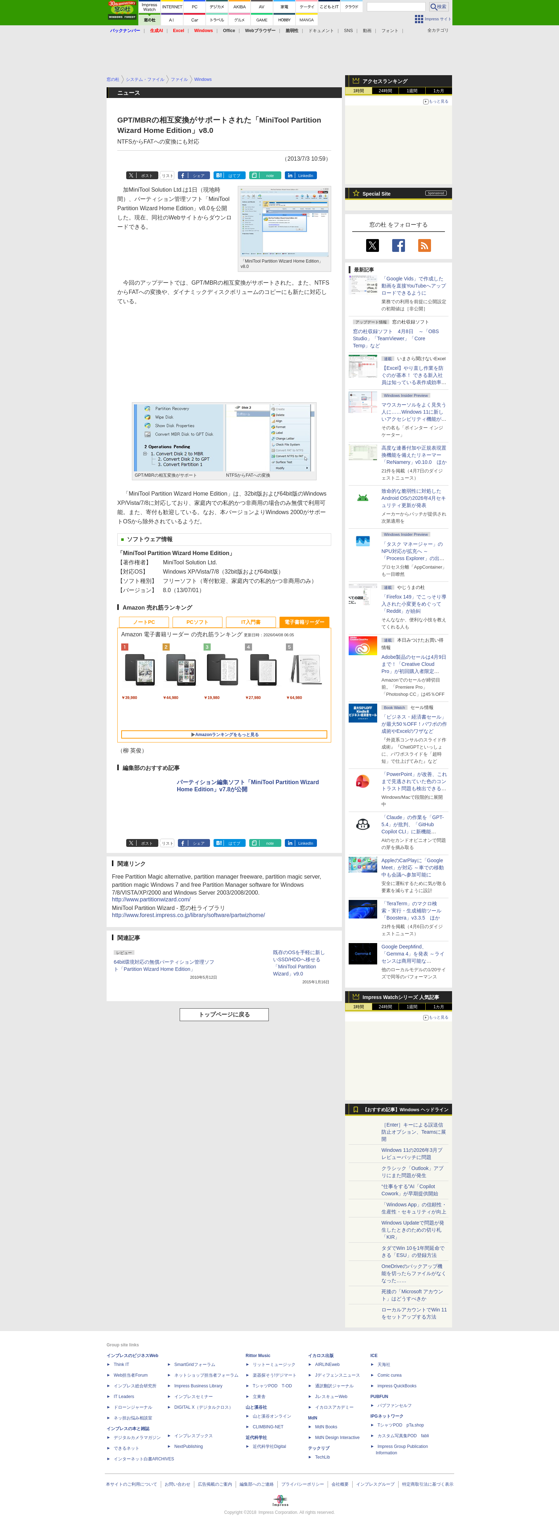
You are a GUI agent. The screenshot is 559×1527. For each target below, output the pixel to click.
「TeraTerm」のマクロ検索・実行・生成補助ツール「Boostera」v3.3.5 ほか (411, 911)
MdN (312, 1417)
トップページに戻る (224, 1014)
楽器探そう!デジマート (275, 1375)
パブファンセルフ (395, 1405)
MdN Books (326, 1426)
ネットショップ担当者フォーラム (206, 1375)
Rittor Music (258, 1355)
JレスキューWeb (331, 1396)
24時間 (385, 90)
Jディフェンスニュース (337, 1375)
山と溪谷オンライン (272, 1416)
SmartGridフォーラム (194, 1364)
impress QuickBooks (397, 1385)
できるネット (126, 1448)
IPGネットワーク (387, 1416)
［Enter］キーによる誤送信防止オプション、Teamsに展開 (413, 1132)
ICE (374, 1355)
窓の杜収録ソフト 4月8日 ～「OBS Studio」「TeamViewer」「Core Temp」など (396, 338)
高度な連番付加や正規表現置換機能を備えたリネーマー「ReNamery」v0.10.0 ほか (414, 455)
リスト (168, 176)
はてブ (234, 176)
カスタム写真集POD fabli (403, 1435)
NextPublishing (188, 1446)
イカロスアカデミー (334, 1407)
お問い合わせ (177, 1484)
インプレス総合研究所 (135, 1385)
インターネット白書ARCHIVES (144, 1458)
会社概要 (340, 1484)
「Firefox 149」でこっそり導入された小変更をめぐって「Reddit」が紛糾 (413, 604)
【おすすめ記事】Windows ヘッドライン (405, 1109)
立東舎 (259, 1396)
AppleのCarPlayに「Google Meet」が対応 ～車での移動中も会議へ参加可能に (412, 868)
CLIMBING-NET (268, 1426)
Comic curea (389, 1375)
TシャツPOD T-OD (272, 1385)
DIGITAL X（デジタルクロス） (203, 1407)
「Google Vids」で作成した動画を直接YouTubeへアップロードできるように (413, 286)
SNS (348, 30)
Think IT (121, 1364)
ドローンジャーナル (133, 1407)
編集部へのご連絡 (257, 1484)
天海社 (384, 1364)
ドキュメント (321, 30)
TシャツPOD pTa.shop (401, 1425)
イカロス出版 (321, 1355)
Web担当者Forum (131, 1375)
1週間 (412, 90)
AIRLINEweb (327, 1364)
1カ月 (439, 90)
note (270, 176)
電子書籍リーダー (304, 622)
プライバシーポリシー (302, 1484)
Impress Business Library (198, 1385)
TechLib (322, 1457)
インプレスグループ (375, 1484)
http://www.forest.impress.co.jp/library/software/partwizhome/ (188, 915)
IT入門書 (251, 622)
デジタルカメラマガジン (137, 1437)
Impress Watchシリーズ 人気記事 (401, 997)
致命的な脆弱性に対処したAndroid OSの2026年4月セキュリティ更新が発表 (413, 498)
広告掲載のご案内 (215, 1484)
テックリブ (318, 1448)
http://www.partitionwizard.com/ (151, 899)
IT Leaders (124, 1396)
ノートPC (144, 622)
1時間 (358, 90)
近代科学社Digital (269, 1446)
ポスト (147, 176)
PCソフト (197, 622)
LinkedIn (305, 176)
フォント (390, 30)
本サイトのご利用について (131, 1484)
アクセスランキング (385, 81)
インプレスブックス (193, 1435)
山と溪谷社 (256, 1407)
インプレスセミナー (193, 1396)
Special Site (377, 194)
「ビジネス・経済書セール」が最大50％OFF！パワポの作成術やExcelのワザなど (414, 724)
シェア (199, 176)
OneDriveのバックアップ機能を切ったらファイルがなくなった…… (413, 1273)
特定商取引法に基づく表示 (427, 1484)
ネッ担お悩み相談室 (133, 1417)
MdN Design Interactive (337, 1437)
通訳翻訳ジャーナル (334, 1385)
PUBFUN (379, 1396)
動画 (367, 30)
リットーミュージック (274, 1364)
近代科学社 (256, 1437)
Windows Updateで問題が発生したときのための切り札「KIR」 (412, 1230)
